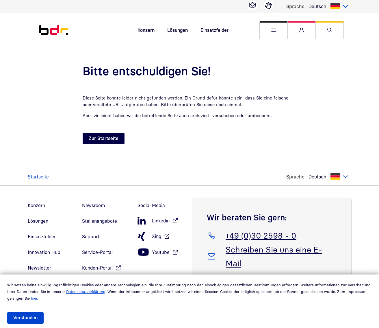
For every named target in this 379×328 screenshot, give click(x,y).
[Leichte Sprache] (252, 5)
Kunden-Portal (97, 268)
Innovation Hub (44, 252)
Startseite (38, 177)
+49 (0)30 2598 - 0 (260, 234)
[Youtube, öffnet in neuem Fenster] (162, 252)
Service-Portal (97, 252)
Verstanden (25, 317)
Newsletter (39, 268)
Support (90, 236)
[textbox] (328, 6)
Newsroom (93, 205)
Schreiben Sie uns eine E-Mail (273, 255)
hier (34, 298)
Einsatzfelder (214, 30)
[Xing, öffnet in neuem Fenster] (162, 236)
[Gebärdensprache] (268, 5)
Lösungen (177, 30)
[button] (273, 30)
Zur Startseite (103, 138)
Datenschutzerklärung (85, 291)
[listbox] (328, 6)
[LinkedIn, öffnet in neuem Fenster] (162, 221)
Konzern (146, 30)
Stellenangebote (99, 221)
